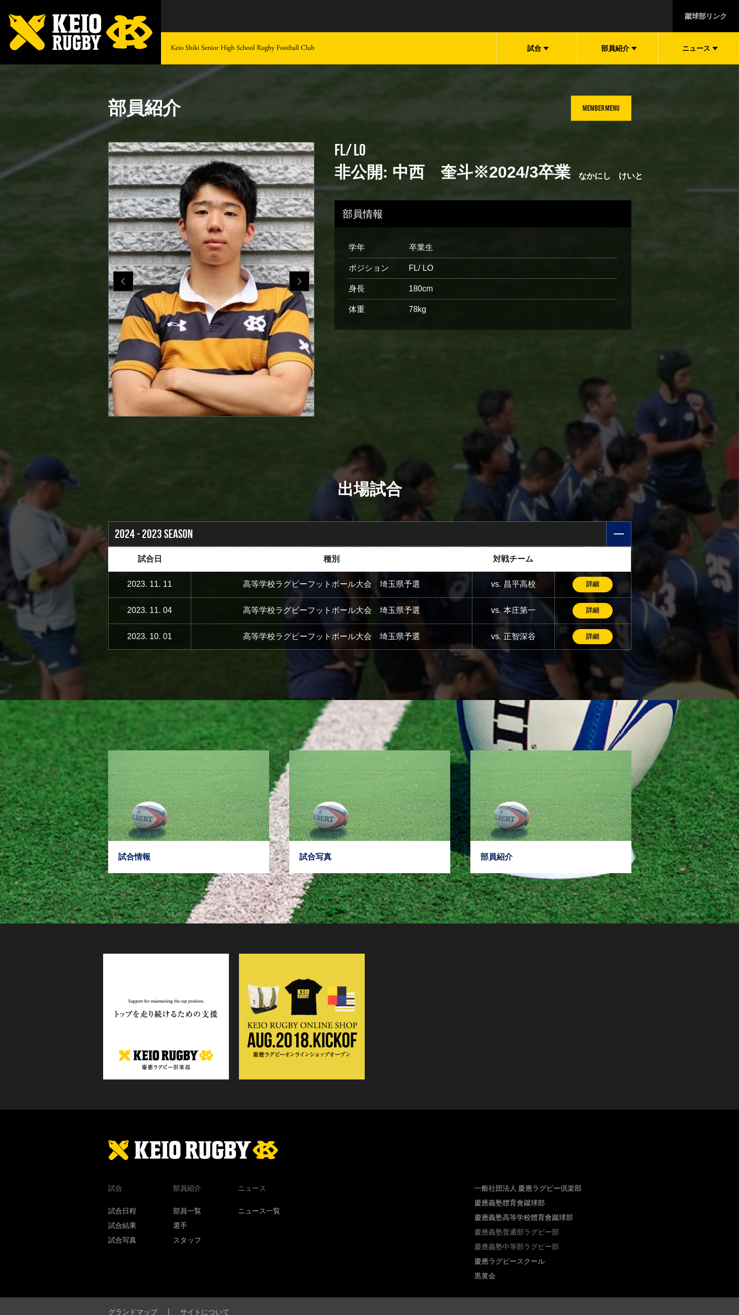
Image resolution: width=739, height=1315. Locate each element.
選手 (180, 1227)
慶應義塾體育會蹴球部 (509, 1205)
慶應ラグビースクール (509, 1263)
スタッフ (187, 1242)
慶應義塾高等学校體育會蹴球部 (523, 1219)
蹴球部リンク (706, 16)
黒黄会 (485, 1278)
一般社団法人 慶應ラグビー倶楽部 (528, 1190)
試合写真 (122, 1242)
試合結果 (122, 1227)
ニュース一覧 (259, 1213)
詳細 (593, 585)
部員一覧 (187, 1213)
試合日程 (122, 1213)
